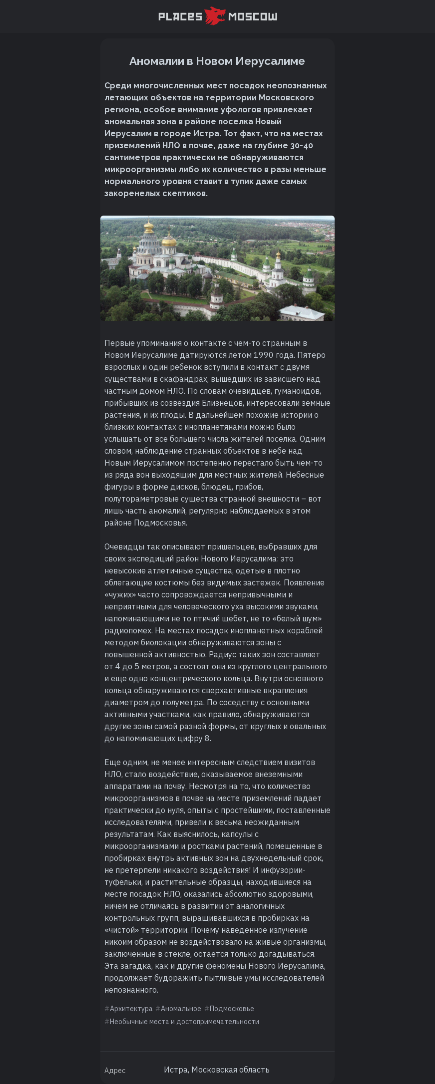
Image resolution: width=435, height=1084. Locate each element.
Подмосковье (232, 1008)
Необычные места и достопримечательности (184, 1021)
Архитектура (131, 1008)
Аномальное (181, 1008)
